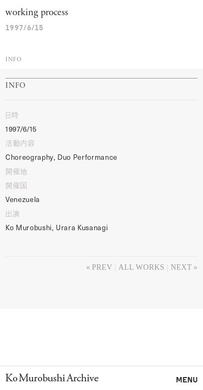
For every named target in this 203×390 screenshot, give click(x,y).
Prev (102, 267)
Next (181, 267)
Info (13, 60)
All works (142, 267)
